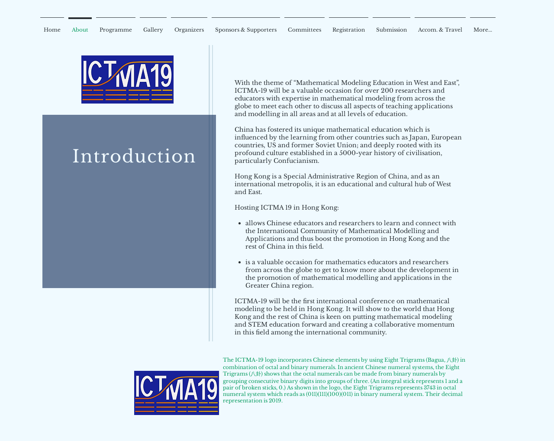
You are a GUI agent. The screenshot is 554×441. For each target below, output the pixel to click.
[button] (189, 26)
